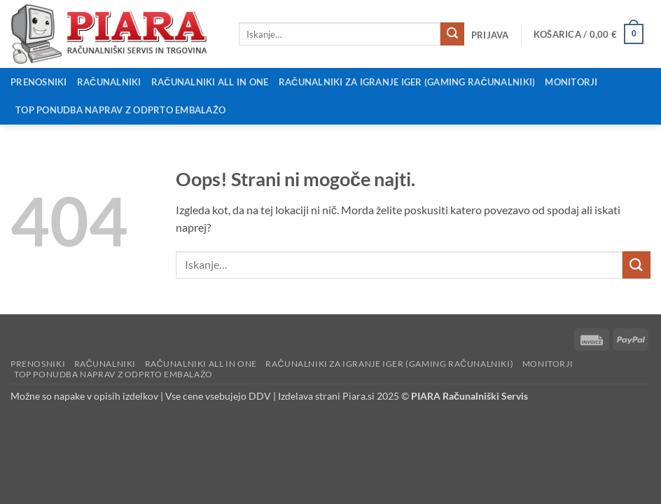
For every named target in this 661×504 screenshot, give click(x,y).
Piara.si (358, 396)
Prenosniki (39, 82)
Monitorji (571, 82)
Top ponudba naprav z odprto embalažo (120, 109)
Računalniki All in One (210, 82)
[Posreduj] (452, 34)
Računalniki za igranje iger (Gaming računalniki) (407, 82)
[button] (489, 35)
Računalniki (109, 82)
